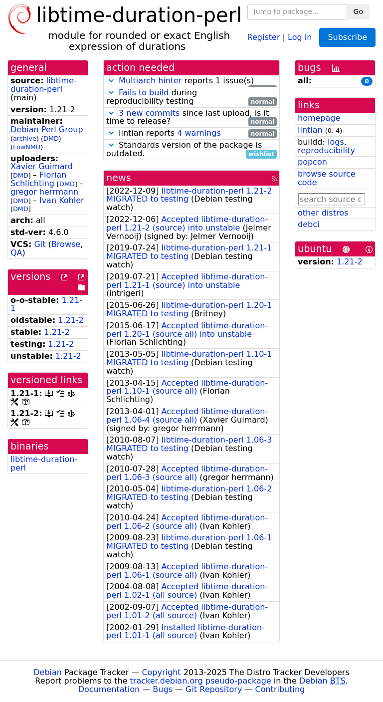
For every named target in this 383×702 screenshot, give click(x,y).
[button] (111, 80)
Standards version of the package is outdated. (191, 149)
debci (308, 224)
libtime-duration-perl (43, 85)
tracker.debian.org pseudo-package (200, 681)
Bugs (163, 689)
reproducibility (326, 150)
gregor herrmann (44, 192)
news (118, 178)
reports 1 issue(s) (191, 81)
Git (39, 244)
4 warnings (199, 133)
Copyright (161, 672)
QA (16, 252)
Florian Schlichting (38, 179)
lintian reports (191, 133)
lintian (310, 130)
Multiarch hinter (150, 80)
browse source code (327, 178)
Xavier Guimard (41, 166)
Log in (300, 36)
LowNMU (26, 147)
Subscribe (347, 37)
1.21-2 (71, 320)
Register (263, 36)
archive (24, 138)
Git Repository (214, 689)
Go (358, 11)
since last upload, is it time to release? (191, 117)
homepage (319, 118)
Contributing (280, 689)
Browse (65, 244)
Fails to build (144, 92)
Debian (47, 672)
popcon (312, 162)
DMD (51, 138)
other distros (323, 213)
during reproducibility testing (191, 97)
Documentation (109, 689)
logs (336, 142)
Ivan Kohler (61, 200)
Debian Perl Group (46, 129)
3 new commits (149, 113)
